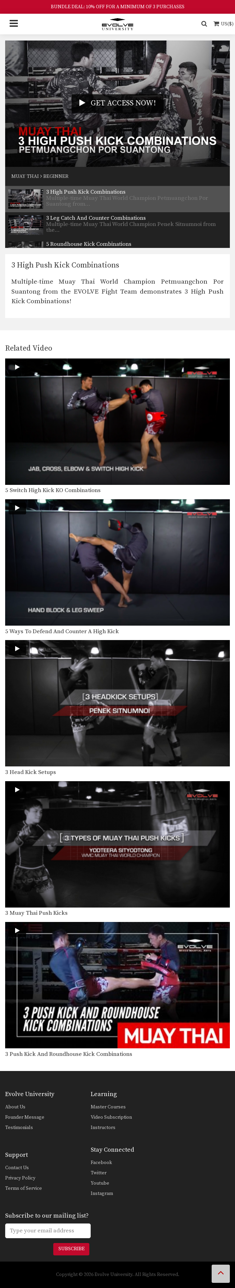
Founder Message (24, 1117)
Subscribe (71, 1249)
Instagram (102, 1193)
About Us (15, 1107)
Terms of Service (23, 1188)
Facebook (101, 1163)
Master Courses (108, 1107)
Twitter (99, 1173)
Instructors (103, 1128)
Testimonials (19, 1128)
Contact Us (17, 1168)
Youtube (100, 1183)
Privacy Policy (20, 1178)
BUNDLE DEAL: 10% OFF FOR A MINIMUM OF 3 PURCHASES (117, 7)
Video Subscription (111, 1117)
